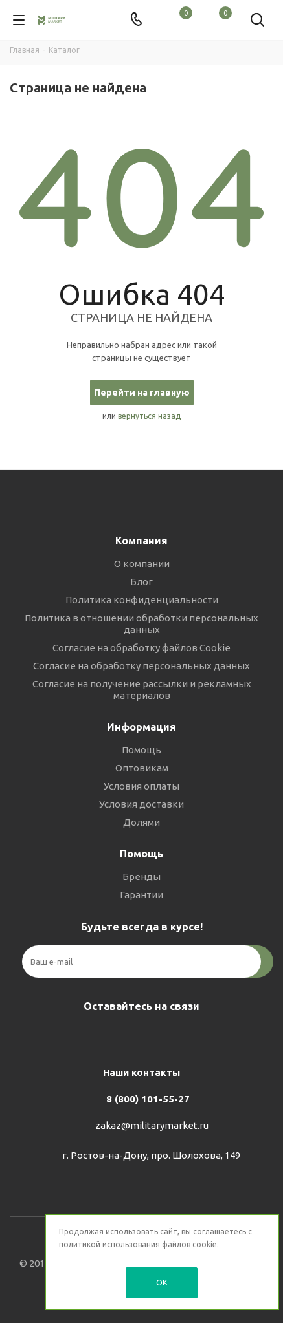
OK (162, 1282)
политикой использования (109, 1244)
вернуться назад (149, 416)
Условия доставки (141, 804)
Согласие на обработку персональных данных (141, 665)
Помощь (141, 749)
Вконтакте (106, 1036)
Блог (141, 581)
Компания (141, 540)
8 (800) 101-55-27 (148, 1098)
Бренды (141, 876)
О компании (142, 563)
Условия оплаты (141, 785)
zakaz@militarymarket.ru (152, 1125)
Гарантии (141, 894)
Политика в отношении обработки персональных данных (141, 623)
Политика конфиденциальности (141, 599)
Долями (141, 822)
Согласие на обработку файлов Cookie (141, 647)
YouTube (171, 1036)
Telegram (139, 1036)
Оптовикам (141, 767)
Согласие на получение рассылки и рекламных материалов (141, 689)
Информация (141, 727)
